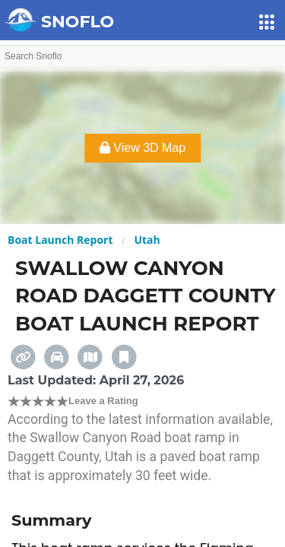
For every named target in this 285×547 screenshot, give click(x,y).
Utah (147, 239)
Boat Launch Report (60, 239)
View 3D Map (142, 147)
